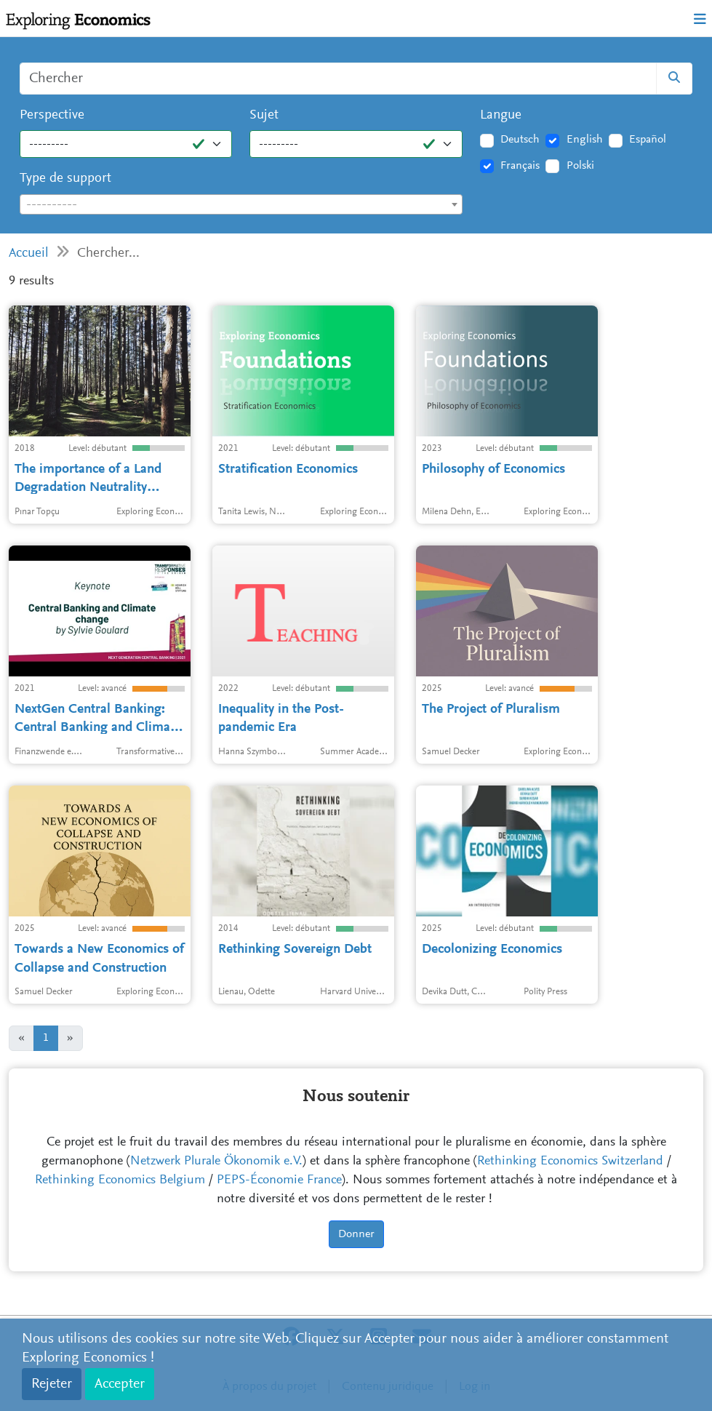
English (585, 139)
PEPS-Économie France (279, 1180)
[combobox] (241, 204)
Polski (580, 166)
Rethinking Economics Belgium (120, 1180)
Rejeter (51, 1384)
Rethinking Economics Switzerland (570, 1161)
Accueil (29, 253)
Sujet (264, 115)
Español (647, 139)
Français (520, 166)
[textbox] (241, 205)
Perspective (52, 115)
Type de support (65, 178)
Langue (500, 115)
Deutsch (520, 139)
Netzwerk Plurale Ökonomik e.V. (216, 1161)
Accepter (120, 1384)
